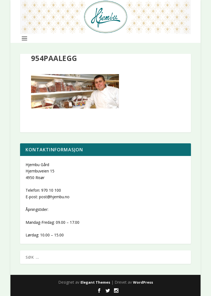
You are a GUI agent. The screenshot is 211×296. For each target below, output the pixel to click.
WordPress (143, 282)
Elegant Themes (95, 282)
